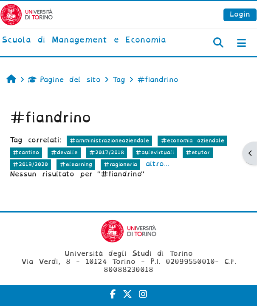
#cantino (26, 152)
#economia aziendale (192, 140)
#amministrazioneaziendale (109, 140)
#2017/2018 (106, 152)
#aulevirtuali (155, 152)
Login (240, 14)
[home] (84, 40)
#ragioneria (120, 164)
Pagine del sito (64, 80)
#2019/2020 (30, 164)
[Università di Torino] (26, 14)
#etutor (198, 152)
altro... (157, 164)
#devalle (64, 152)
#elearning (76, 164)
